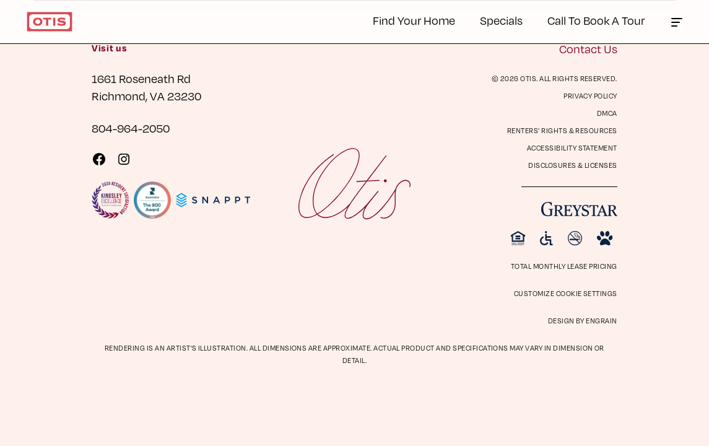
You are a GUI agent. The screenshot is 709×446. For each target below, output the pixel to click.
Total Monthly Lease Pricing (564, 266)
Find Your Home (414, 20)
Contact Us (588, 48)
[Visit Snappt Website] (213, 200)
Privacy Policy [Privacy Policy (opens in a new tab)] (590, 95)
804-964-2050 (131, 128)
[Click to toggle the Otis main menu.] (676, 21)
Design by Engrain (582, 320)
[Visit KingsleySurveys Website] (110, 200)
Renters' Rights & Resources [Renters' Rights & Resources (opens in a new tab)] (562, 130)
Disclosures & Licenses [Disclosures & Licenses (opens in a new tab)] (572, 165)
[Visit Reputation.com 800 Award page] (152, 200)
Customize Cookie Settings (565, 293)
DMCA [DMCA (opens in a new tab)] (607, 113)
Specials (501, 20)
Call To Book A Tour (596, 20)
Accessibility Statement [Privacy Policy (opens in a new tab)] (572, 147)
